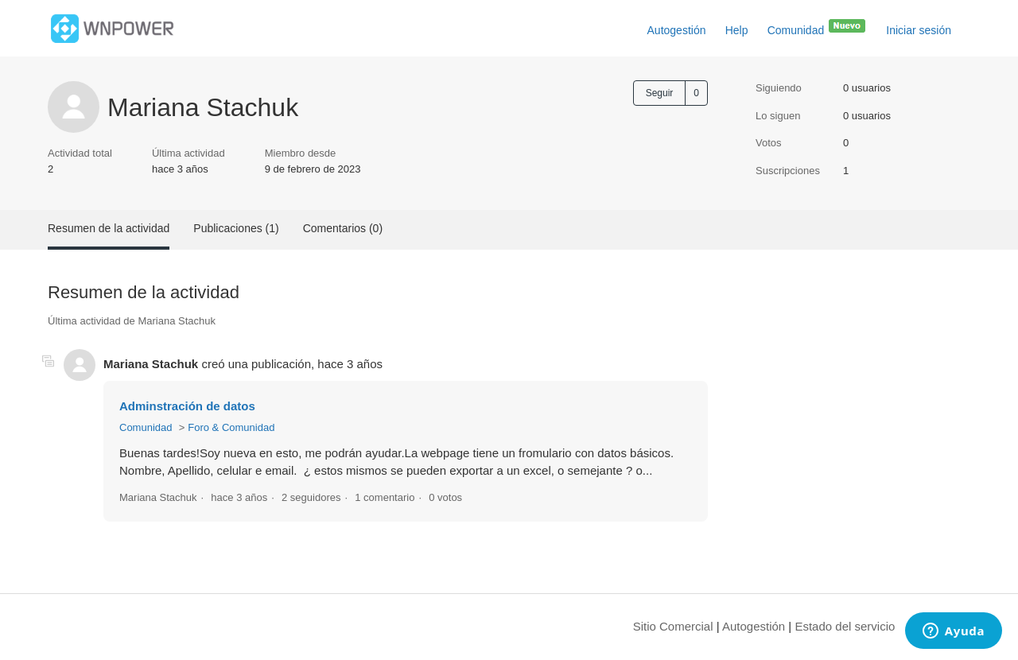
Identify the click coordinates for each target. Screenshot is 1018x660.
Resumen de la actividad (108, 228)
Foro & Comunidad (231, 427)
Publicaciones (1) (235, 228)
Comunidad (817, 27)
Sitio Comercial (673, 626)
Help (736, 30)
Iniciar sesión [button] (918, 30)
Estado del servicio (845, 626)
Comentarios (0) (343, 228)
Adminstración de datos (187, 406)
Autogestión (676, 30)
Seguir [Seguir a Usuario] (660, 93)
